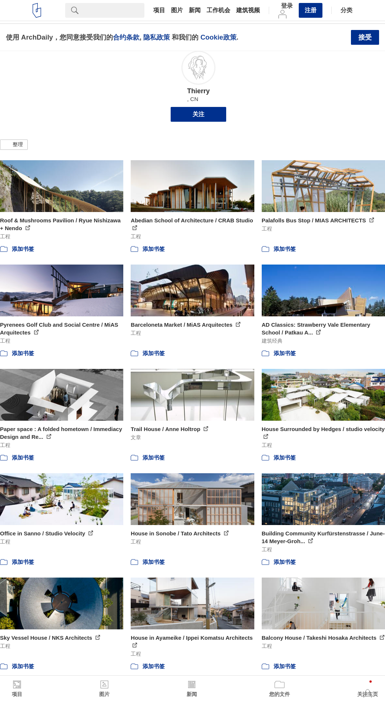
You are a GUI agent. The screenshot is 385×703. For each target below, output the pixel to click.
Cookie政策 (218, 37)
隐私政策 (156, 37)
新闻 (195, 10)
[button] (14, 144)
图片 (177, 10)
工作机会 (218, 10)
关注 (198, 114)
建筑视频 (248, 10)
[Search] (114, 10)
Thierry (198, 91)
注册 (311, 10)
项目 (159, 10)
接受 (365, 37)
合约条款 (126, 37)
